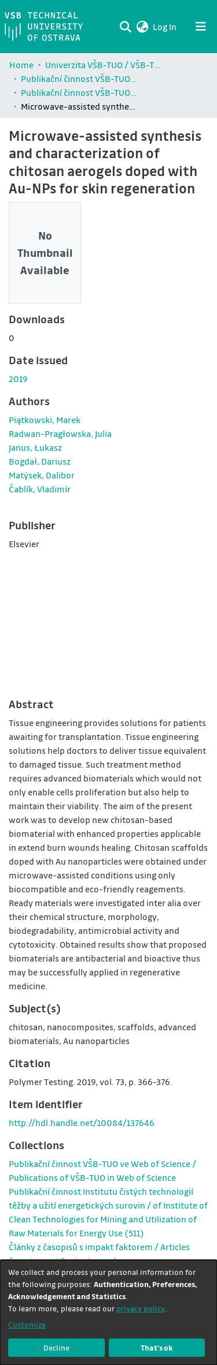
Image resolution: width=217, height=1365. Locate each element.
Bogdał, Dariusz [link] (40, 461)
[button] (142, 26)
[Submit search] (125, 26)
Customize (27, 1324)
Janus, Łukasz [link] (35, 447)
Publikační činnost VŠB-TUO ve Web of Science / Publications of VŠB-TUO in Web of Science (79, 92)
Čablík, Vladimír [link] (40, 489)
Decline (56, 1347)
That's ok (157, 1347)
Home (21, 64)
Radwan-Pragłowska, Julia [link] (60, 433)
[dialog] (108, 1312)
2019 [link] (18, 378)
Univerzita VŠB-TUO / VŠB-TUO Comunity (103, 64)
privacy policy (140, 1308)
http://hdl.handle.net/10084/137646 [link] (82, 1122)
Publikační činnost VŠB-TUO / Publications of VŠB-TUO (79, 78)
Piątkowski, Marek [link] (44, 419)
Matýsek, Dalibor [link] (42, 475)
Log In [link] (165, 26)
